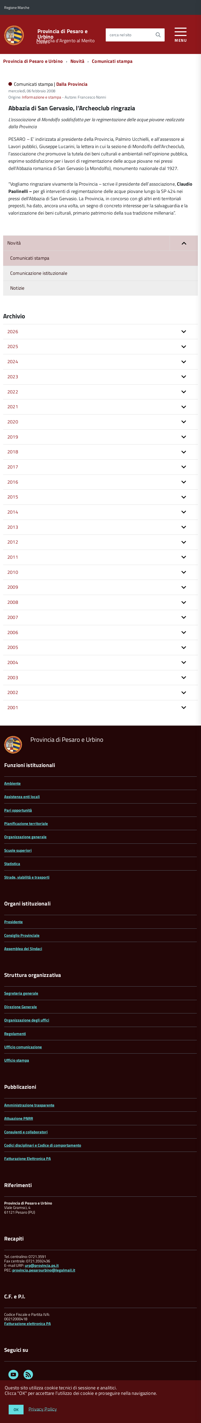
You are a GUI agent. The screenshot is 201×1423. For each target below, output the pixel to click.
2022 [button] (12, 391)
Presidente (13, 922)
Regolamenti (15, 1034)
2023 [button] (12, 376)
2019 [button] (12, 436)
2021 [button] (12, 406)
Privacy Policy (43, 1408)
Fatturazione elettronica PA (27, 1324)
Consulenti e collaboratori (26, 1132)
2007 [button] (12, 617)
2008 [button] (12, 602)
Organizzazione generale (25, 837)
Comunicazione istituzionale (38, 273)
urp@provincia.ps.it (42, 1265)
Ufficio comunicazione (23, 1047)
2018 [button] (12, 451)
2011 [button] (12, 557)
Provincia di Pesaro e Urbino (62, 33)
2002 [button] (12, 692)
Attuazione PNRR (18, 1118)
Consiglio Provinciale (22, 935)
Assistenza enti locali (22, 797)
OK (16, 1410)
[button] (184, 243)
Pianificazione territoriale (26, 823)
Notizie (17, 287)
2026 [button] (12, 331)
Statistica (12, 864)
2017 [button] (12, 466)
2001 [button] (12, 707)
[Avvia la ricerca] (158, 34)
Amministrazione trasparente (29, 1105)
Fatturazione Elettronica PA (27, 1158)
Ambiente (12, 783)
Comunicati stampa (112, 61)
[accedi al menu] (181, 34)
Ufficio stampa (16, 1060)
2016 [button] (12, 481)
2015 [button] (12, 496)
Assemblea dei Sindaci (23, 949)
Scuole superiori (18, 850)
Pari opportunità (18, 810)
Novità (77, 61)
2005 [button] (12, 647)
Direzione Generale (20, 1007)
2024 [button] (12, 361)
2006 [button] (12, 632)
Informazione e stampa (41, 97)
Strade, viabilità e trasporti (26, 877)
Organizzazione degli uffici (26, 1020)
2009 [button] (12, 587)
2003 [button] (12, 677)
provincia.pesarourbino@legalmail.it (43, 1270)
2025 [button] (12, 346)
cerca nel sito (120, 35)
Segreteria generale (21, 993)
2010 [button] (12, 572)
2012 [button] (12, 541)
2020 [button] (12, 421)
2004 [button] (12, 662)
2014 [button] (12, 511)
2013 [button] (12, 527)
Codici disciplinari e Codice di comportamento (42, 1145)
